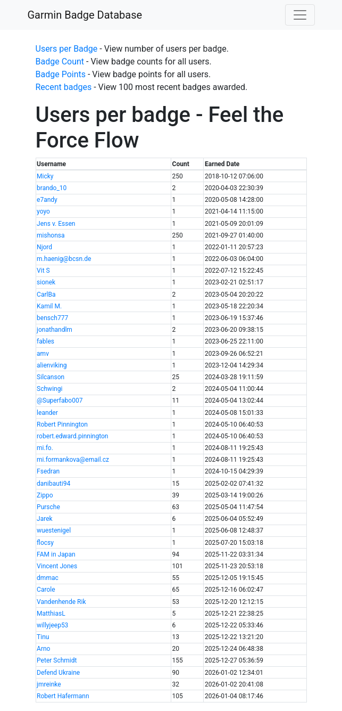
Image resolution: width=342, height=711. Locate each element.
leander (47, 412)
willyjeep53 (52, 625)
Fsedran (48, 471)
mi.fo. (45, 448)
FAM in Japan (56, 554)
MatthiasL (51, 613)
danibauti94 (53, 483)
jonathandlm (54, 329)
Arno (43, 648)
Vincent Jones (57, 566)
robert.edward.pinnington (72, 436)
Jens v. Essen (56, 223)
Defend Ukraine (58, 672)
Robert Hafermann (63, 696)
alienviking (51, 365)
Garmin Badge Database (85, 15)
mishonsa (50, 235)
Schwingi (49, 389)
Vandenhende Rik (61, 602)
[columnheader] (103, 164)
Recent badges (64, 87)
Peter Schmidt (57, 660)
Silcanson (50, 377)
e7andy (47, 199)
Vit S (43, 270)
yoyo (43, 211)
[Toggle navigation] (300, 15)
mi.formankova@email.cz (73, 459)
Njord (44, 247)
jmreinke (49, 684)
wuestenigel (54, 530)
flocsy (45, 542)
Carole (46, 589)
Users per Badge (67, 49)
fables (45, 341)
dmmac (48, 578)
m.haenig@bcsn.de (64, 259)
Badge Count (60, 61)
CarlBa (46, 294)
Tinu (43, 637)
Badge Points (61, 74)
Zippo (45, 495)
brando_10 (51, 188)
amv (43, 353)
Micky (45, 176)
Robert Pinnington (62, 424)
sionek (46, 282)
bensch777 (52, 318)
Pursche (48, 507)
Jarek (45, 518)
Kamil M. (49, 306)
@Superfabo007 (59, 400)
